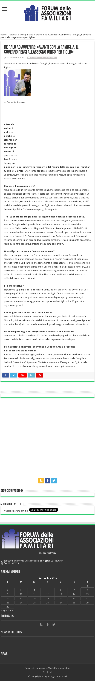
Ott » (10, 610)
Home (4, 34)
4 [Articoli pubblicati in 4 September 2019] (34, 590)
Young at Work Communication (54, 668)
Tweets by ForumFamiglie (15, 511)
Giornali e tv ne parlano (21, 34)
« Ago (4, 610)
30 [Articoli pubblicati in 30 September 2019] (8, 607)
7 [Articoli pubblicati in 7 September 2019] (74, 590)
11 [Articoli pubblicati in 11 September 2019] (34, 594)
